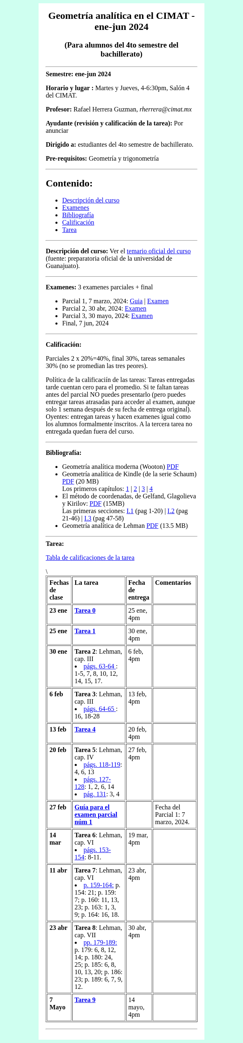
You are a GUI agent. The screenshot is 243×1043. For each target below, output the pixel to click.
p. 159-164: (99, 885)
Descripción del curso (90, 200)
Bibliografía (78, 214)
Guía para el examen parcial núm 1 (96, 814)
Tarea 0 (85, 610)
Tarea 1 (85, 630)
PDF (173, 466)
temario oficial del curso (159, 251)
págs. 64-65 (100, 708)
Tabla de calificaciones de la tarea (90, 557)
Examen (158, 301)
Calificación (78, 222)
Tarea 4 (85, 729)
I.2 (170, 510)
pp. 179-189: (100, 942)
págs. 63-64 (100, 666)
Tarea (69, 229)
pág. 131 (95, 794)
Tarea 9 (85, 999)
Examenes (75, 207)
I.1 (129, 510)
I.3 (87, 518)
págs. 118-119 (102, 764)
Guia (136, 301)
